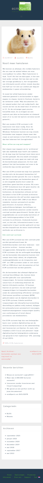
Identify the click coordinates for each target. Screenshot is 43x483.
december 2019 (13, 444)
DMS (7, 343)
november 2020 (13, 441)
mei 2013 (10, 453)
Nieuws (10, 416)
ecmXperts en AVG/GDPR (17, 394)
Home (9, 475)
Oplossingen (19, 475)
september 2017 (13, 450)
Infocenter (7, 477)
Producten (32, 475)
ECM (11, 343)
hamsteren (18, 343)
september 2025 (13, 435)
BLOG (30, 58)
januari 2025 (12, 438)
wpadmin (20, 58)
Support (27, 477)
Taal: (37, 477)
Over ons (17, 477)
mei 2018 (10, 447)
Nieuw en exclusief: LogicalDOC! (20, 375)
